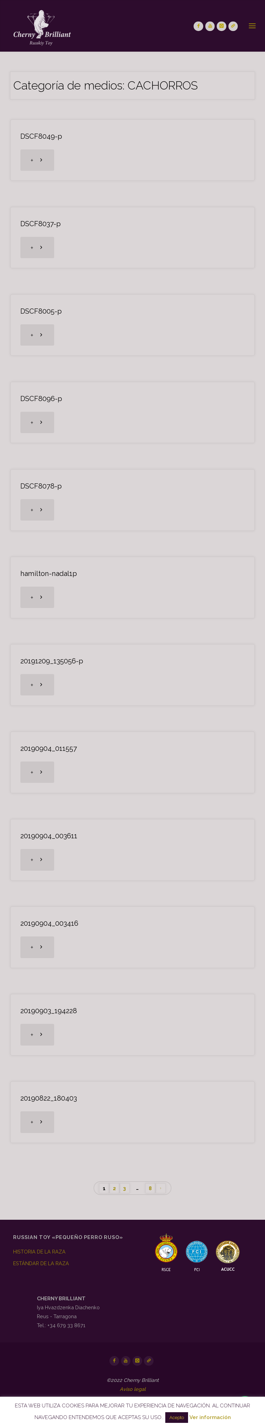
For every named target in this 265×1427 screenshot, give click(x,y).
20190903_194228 (48, 1011)
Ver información (210, 1417)
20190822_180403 (48, 1098)
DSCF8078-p (41, 486)
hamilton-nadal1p (48, 573)
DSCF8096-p (41, 399)
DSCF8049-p (41, 136)
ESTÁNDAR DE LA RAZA (41, 1263)
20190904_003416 (49, 923)
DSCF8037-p (40, 224)
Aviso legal (133, 1389)
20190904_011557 (48, 748)
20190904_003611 (48, 836)
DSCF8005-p (41, 311)
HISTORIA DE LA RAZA (39, 1252)
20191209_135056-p (51, 661)
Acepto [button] (176, 1417)
